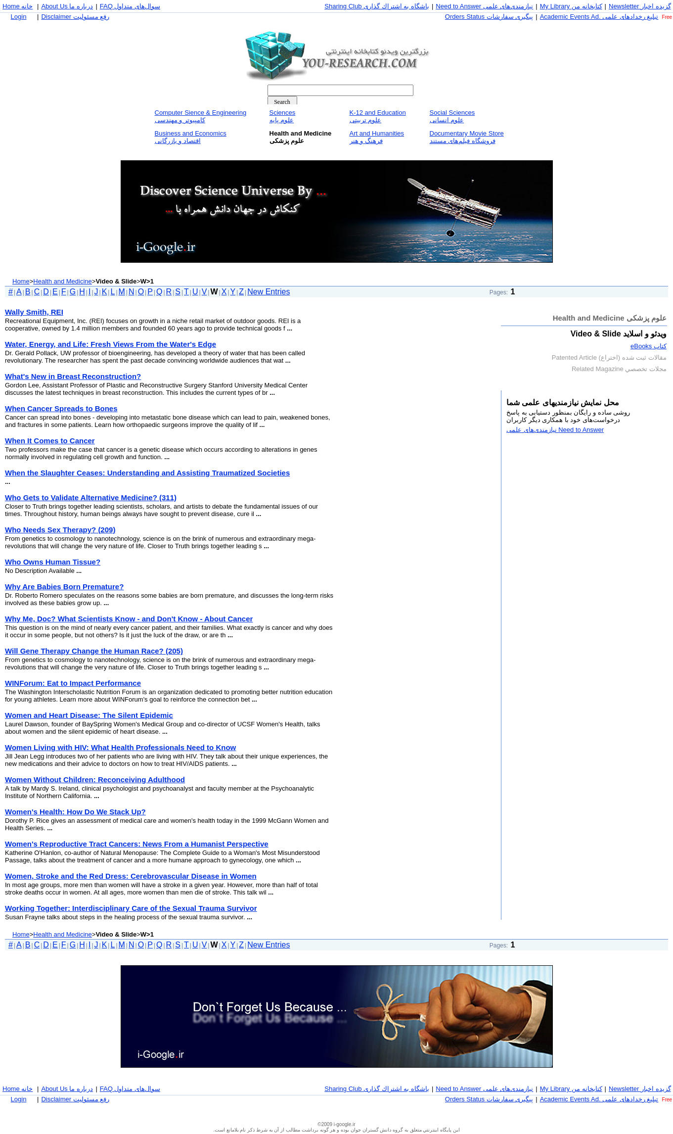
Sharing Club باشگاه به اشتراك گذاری (376, 6)
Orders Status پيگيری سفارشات (489, 16)
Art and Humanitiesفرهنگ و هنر (377, 137)
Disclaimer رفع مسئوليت (75, 16)
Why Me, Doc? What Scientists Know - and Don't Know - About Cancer (129, 618)
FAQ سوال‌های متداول (130, 6)
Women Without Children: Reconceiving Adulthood (95, 779)
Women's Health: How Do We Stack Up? (75, 811)
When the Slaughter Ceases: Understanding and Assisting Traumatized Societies (147, 473)
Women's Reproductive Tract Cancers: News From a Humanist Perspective (137, 844)
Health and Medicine (62, 281)
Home (21, 281)
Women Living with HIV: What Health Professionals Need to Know (120, 747)
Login (19, 16)
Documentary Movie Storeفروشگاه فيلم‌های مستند (467, 137)
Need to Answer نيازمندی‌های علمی (484, 6)
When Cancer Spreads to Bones (61, 408)
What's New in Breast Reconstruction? (73, 376)
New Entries (268, 291)
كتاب (648, 346)
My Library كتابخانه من (571, 6)
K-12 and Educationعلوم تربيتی (378, 116)
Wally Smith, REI (34, 312)
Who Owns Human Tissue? (52, 562)
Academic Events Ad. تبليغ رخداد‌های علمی (599, 16)
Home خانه (17, 6)
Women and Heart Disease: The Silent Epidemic (89, 715)
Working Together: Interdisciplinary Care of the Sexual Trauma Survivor (131, 908)
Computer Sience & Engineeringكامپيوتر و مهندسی (201, 116)
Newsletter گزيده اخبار (640, 6)
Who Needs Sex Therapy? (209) (60, 529)
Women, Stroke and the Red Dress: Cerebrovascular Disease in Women (131, 876)
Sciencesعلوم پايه (282, 116)
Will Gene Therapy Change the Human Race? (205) (94, 651)
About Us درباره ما (67, 6)
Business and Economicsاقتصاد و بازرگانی (190, 137)
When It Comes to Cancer (50, 440)
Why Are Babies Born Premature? (64, 586)
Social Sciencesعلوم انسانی (452, 116)
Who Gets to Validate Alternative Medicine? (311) (91, 497)
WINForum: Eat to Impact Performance (73, 683)
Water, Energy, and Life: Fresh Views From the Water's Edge (110, 344)
